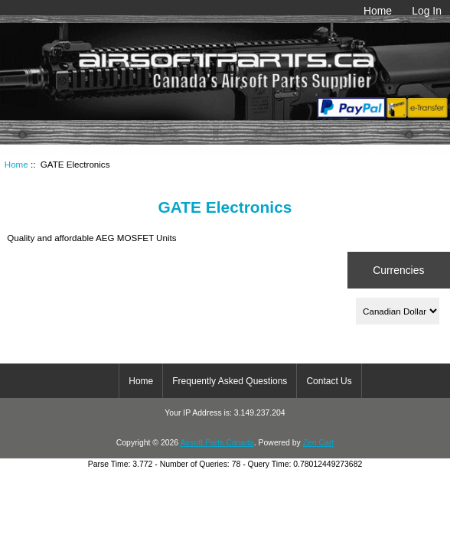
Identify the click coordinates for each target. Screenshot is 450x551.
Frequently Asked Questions (229, 381)
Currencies (398, 270)
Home (378, 11)
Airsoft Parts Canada (216, 443)
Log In (427, 11)
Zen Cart (318, 443)
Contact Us (328, 381)
